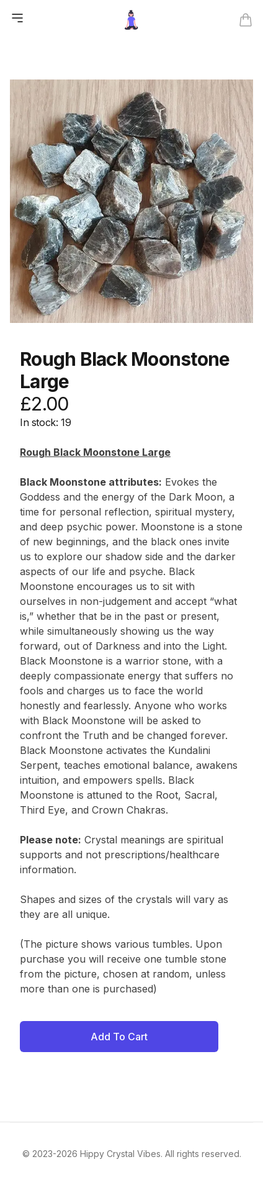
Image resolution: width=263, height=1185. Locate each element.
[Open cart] (245, 19)
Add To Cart (119, 1036)
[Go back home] (131, 20)
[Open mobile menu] (17, 18)
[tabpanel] (131, 201)
